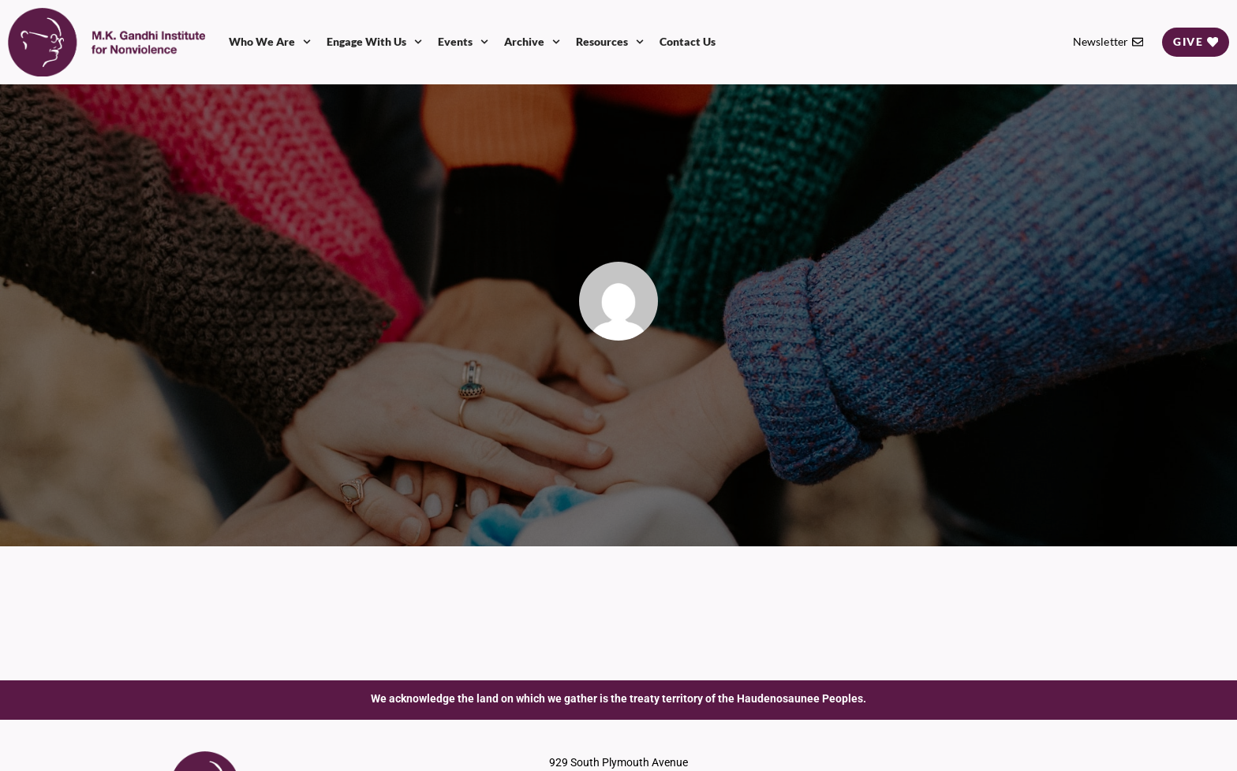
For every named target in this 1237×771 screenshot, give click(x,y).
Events (463, 42)
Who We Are (270, 42)
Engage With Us (374, 42)
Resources (610, 42)
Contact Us (688, 41)
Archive (532, 42)
